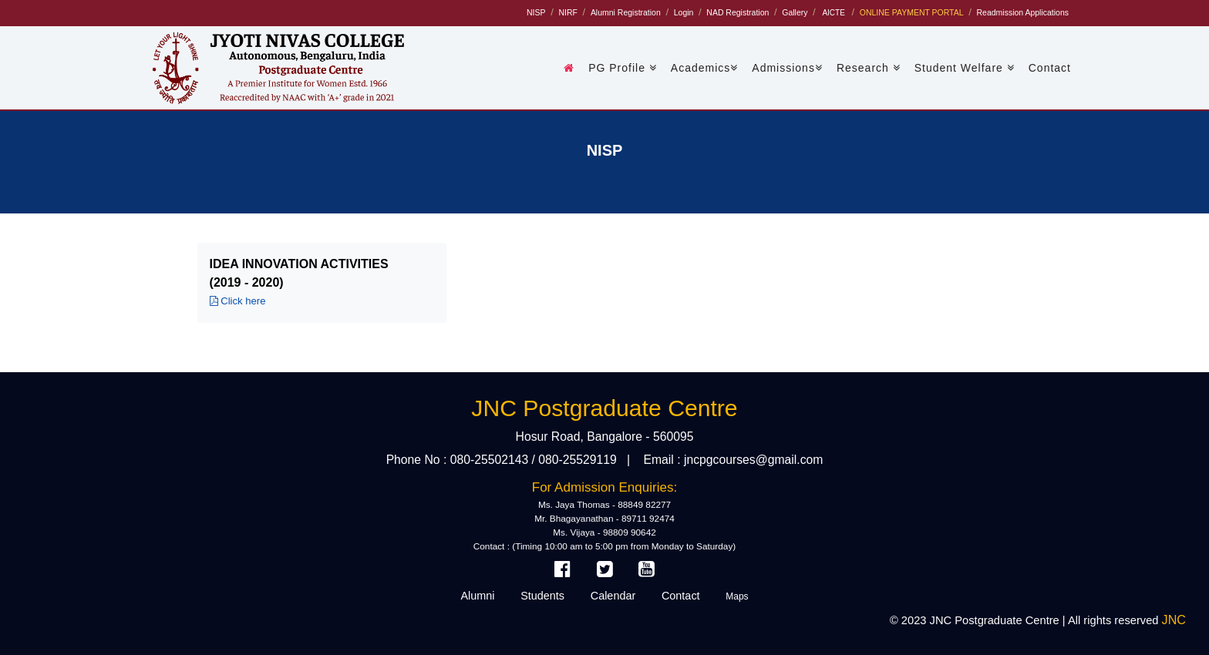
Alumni (477, 596)
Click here (238, 301)
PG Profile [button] (622, 68)
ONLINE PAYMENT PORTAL (912, 12)
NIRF (567, 12)
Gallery (794, 12)
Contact (1050, 68)
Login (684, 12)
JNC (1174, 619)
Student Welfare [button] (964, 68)
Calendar (613, 596)
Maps (737, 596)
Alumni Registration (626, 12)
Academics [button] (704, 68)
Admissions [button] (787, 68)
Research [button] (869, 68)
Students (542, 596)
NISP (536, 12)
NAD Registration (737, 12)
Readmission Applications (1023, 12)
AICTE (833, 12)
